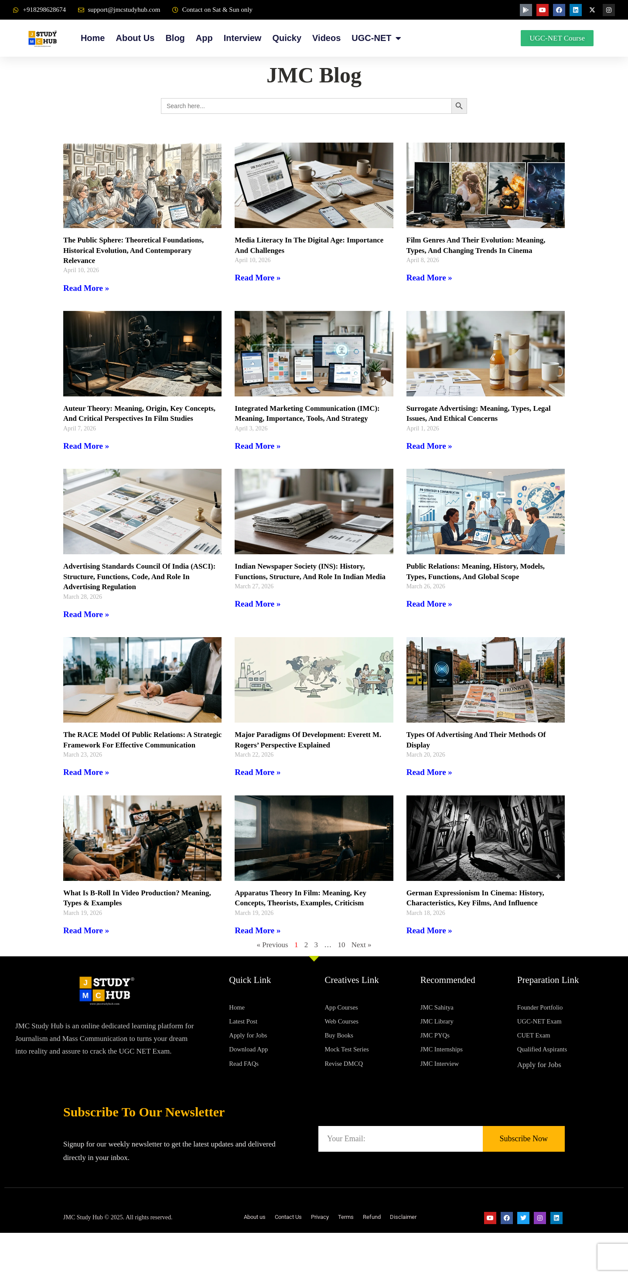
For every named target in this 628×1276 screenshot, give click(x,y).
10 (341, 965)
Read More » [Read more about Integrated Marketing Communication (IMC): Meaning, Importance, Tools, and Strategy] (257, 445)
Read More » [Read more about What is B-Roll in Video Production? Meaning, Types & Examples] (86, 950)
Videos (326, 38)
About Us (135, 38)
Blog (174, 38)
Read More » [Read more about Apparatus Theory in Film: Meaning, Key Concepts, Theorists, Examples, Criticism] (257, 950)
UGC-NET (376, 38)
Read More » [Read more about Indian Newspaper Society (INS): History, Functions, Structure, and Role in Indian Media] (257, 624)
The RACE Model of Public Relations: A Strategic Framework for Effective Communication (132, 755)
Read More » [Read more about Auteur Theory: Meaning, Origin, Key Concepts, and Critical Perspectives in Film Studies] (86, 456)
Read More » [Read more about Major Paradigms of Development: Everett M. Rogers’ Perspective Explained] (257, 782)
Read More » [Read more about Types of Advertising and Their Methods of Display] (429, 782)
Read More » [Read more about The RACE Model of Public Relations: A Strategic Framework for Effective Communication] (86, 792)
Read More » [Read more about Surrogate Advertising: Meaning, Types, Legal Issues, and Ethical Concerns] (429, 445)
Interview (243, 38)
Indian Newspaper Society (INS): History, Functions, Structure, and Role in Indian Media (304, 586)
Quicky (286, 38)
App (204, 38)
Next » (362, 965)
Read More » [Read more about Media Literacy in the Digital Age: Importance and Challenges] (257, 277)
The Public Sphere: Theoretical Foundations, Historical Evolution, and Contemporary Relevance (138, 250)
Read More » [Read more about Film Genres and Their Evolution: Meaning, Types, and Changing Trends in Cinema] (429, 277)
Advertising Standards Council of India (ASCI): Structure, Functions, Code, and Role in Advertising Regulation (140, 586)
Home (93, 38)
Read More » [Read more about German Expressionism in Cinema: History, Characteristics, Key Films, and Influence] (429, 950)
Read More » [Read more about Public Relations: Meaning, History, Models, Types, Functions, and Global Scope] (429, 614)
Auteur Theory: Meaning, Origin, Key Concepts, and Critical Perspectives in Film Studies (136, 418)
